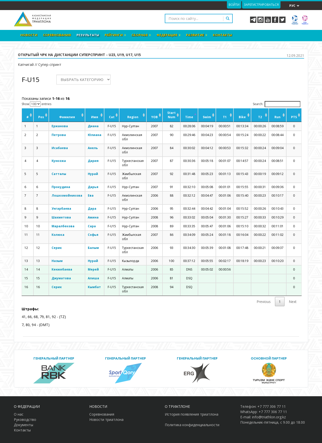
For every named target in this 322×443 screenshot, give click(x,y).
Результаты (87, 35)
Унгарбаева (61, 208)
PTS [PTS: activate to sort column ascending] (294, 117)
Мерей (93, 269)
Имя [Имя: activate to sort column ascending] (94, 117)
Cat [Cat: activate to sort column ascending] (111, 117)
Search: (276, 104)
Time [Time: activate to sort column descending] (189, 117)
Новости (28, 35)
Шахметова (61, 217)
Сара (92, 226)
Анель (93, 148)
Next (293, 301)
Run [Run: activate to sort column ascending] (277, 117)
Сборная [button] (141, 35)
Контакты (222, 35)
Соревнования (57, 35)
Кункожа (59, 161)
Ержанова (60, 126)
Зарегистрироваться (261, 5)
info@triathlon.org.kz (269, 417)
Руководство (25, 419)
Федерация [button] (168, 35)
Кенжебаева (62, 269)
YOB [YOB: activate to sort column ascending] (154, 117)
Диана (93, 126)
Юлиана (94, 135)
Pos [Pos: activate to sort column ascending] (41, 117)
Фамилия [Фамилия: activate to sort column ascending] (67, 117)
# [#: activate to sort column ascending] (27, 117)
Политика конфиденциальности (192, 424)
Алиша (93, 278)
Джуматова (61, 278)
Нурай (93, 174)
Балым (93, 248)
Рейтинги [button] (115, 35)
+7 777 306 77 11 (271, 406)
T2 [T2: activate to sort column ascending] (260, 117)
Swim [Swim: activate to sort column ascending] (207, 117)
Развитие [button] (196, 35)
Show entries (36, 104)
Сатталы (59, 174)
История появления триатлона (191, 414)
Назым (57, 261)
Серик (57, 248)
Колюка (58, 235)
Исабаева (60, 148)
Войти (234, 5)
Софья (93, 235)
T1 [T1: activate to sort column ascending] (225, 117)
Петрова (59, 135)
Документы (23, 424)
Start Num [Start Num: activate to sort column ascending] (171, 115)
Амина (93, 217)
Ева (91, 195)
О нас (18, 414)
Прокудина (61, 187)
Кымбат (94, 287)
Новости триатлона (106, 419)
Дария (93, 161)
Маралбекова (63, 226)
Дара (92, 208)
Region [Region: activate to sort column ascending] (132, 117)
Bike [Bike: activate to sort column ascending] (242, 117)
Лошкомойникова (67, 195)
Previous (264, 301)
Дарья (93, 187)
